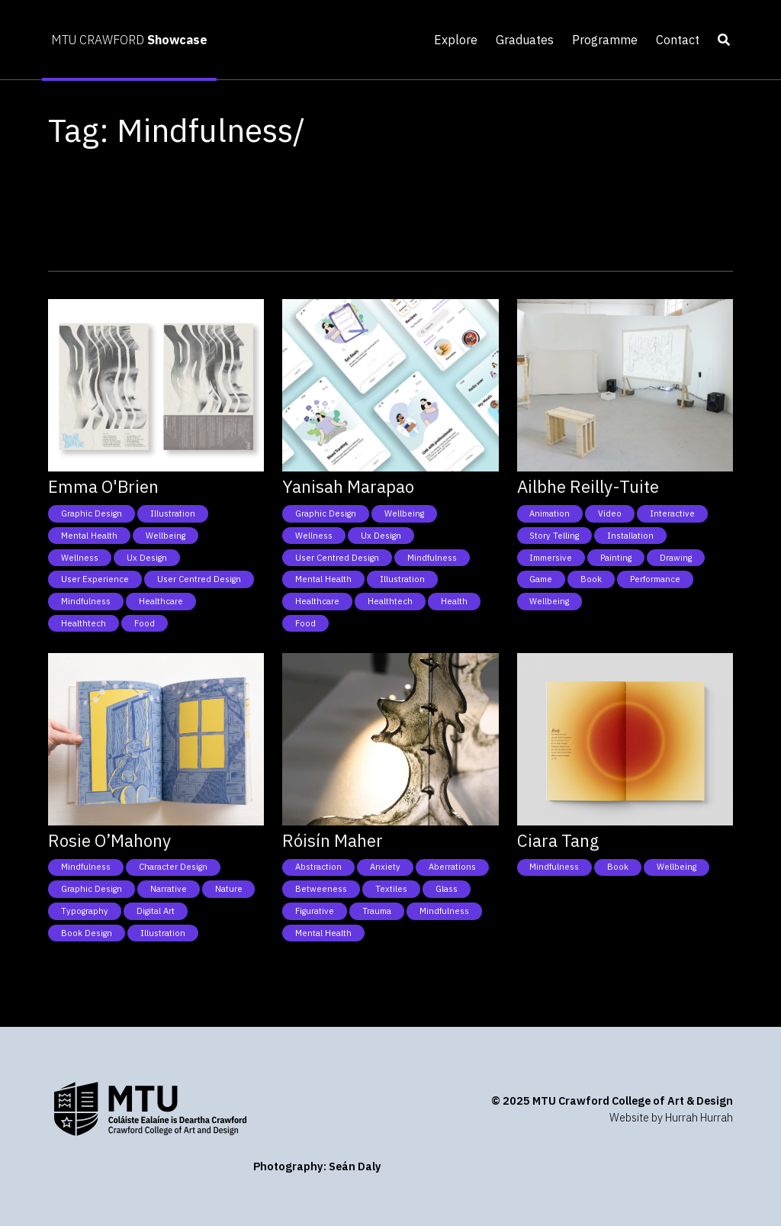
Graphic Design (91, 513)
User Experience (95, 579)
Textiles (391, 888)
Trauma (376, 911)
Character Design (173, 866)
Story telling (554, 535)
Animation (549, 513)
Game (540, 579)
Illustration (172, 513)
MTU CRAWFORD (129, 40)
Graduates (525, 39)
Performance (655, 579)
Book (591, 579)
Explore (455, 39)
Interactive (672, 513)
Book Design (86, 933)
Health (454, 601)
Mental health (89, 535)
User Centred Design (199, 579)
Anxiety (385, 866)
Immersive (550, 557)
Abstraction (318, 866)
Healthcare (161, 601)
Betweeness (321, 888)
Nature (229, 888)
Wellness (79, 557)
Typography (84, 911)
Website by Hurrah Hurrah (671, 1117)
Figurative (314, 911)
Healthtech (83, 623)
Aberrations (452, 866)
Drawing (676, 557)
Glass (446, 888)
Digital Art (156, 911)
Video (610, 513)
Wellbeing (165, 535)
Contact (677, 39)
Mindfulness (86, 601)
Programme (605, 39)
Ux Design (147, 557)
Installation (630, 535)
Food (144, 623)
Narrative (168, 888)
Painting (616, 557)
